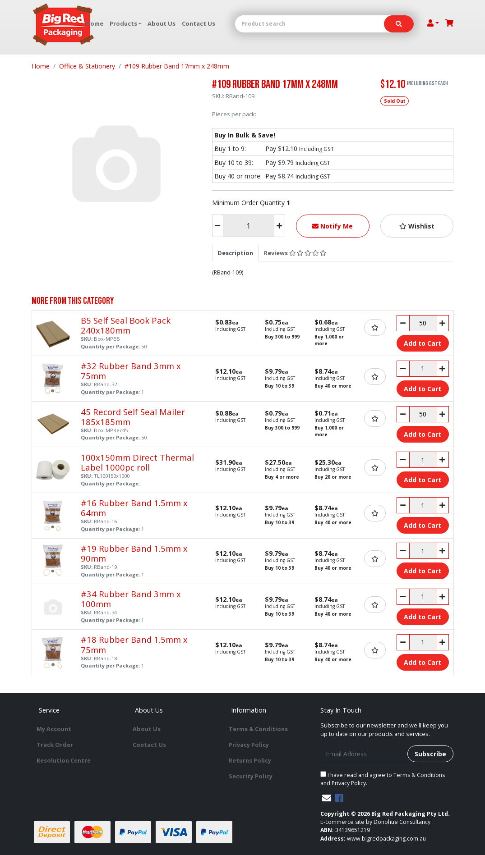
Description (235, 253)
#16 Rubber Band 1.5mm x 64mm (134, 507)
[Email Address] (364, 753)
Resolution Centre (64, 760)
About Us (162, 23)
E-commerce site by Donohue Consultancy (375, 822)
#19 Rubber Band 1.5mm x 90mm (134, 553)
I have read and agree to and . (382, 779)
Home (94, 23)
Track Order (55, 745)
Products (123, 23)
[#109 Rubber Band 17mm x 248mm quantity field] (248, 226)
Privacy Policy (249, 745)
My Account (54, 729)
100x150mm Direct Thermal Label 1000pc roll (137, 462)
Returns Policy (250, 760)
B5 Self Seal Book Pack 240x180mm (126, 325)
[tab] (235, 253)
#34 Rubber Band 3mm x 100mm (131, 598)
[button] (417, 226)
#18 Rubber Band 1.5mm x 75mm (134, 644)
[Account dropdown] (433, 23)
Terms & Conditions (258, 729)
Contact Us (198, 23)
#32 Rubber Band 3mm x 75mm (131, 370)
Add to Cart (422, 343)
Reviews (295, 253)
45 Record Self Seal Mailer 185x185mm (133, 416)
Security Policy (251, 776)
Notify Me (332, 226)
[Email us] (326, 798)
